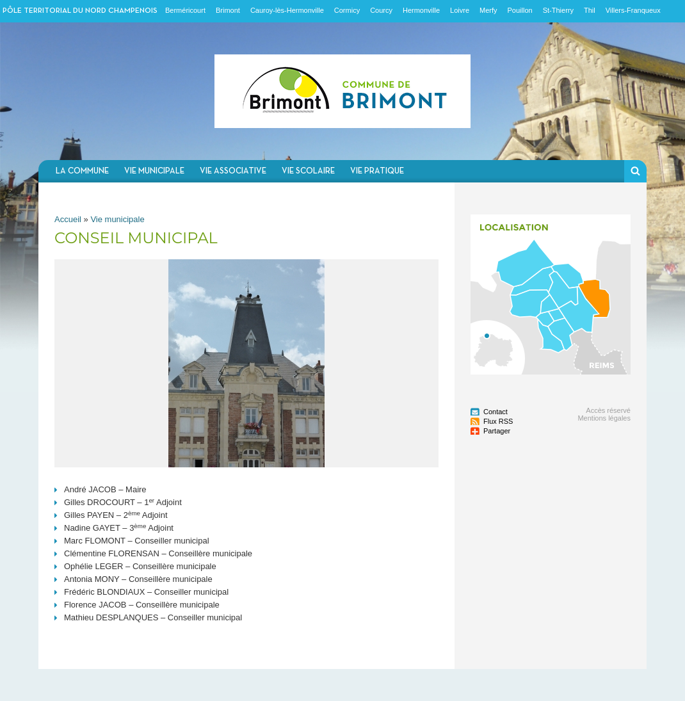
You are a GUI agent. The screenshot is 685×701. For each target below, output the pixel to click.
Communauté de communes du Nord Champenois (342, 91)
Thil (589, 10)
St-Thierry (558, 10)
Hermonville (421, 10)
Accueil (67, 219)
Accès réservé (608, 410)
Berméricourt (185, 10)
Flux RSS (498, 421)
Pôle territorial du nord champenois (80, 11)
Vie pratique (377, 171)
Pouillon (520, 10)
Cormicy (347, 10)
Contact (495, 411)
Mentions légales (604, 418)
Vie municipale (154, 171)
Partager (496, 431)
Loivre (459, 10)
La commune (82, 171)
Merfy (488, 10)
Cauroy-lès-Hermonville (287, 10)
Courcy (381, 10)
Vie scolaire (308, 171)
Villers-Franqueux (633, 10)
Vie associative (233, 171)
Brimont (228, 10)
